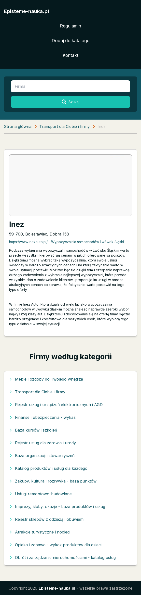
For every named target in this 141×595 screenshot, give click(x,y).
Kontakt (70, 55)
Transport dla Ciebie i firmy (64, 126)
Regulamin (70, 25)
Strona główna (17, 126)
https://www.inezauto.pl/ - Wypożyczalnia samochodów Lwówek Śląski (66, 242)
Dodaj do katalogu (70, 40)
